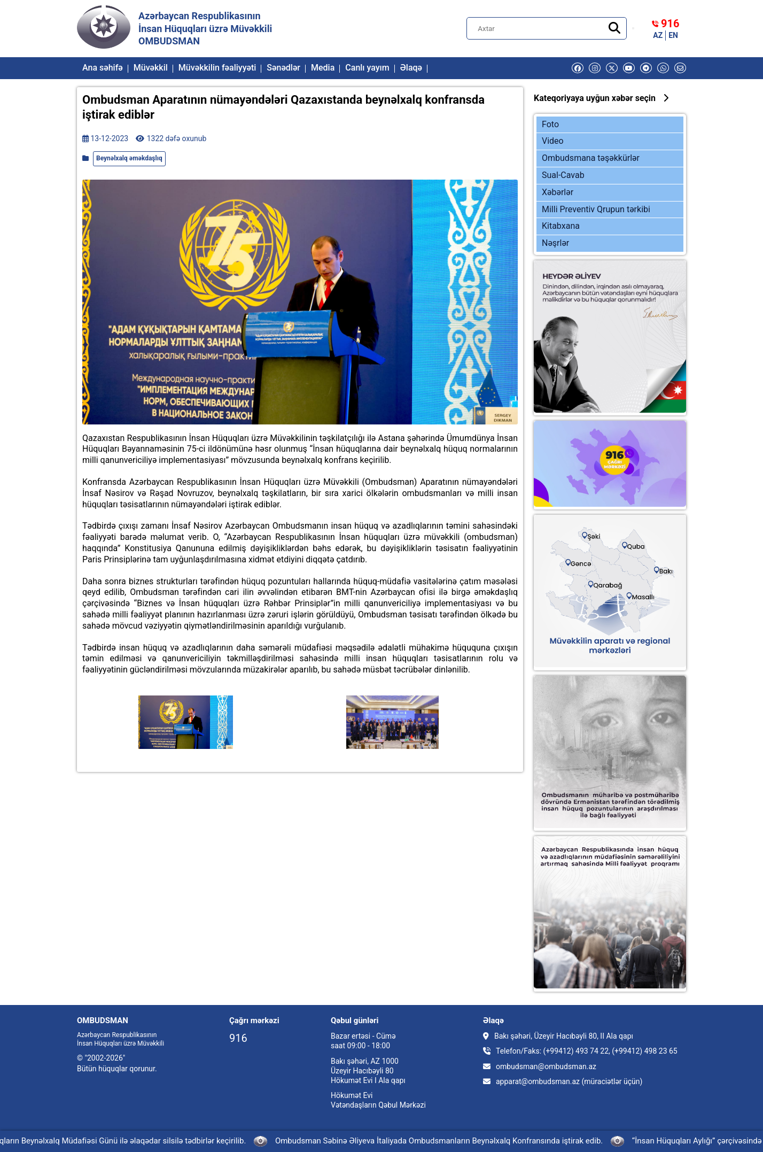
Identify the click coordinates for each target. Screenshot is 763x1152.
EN (673, 35)
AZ (658, 35)
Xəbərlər (557, 192)
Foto (550, 124)
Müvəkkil (151, 68)
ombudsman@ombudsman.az (546, 1066)
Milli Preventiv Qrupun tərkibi (596, 209)
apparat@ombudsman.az (538, 1081)
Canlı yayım (367, 68)
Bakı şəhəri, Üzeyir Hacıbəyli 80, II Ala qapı (558, 1036)
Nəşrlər (555, 243)
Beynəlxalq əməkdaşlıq (129, 158)
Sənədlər (283, 68)
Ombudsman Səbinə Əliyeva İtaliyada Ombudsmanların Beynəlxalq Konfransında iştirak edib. (441, 1141)
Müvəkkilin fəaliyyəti (217, 68)
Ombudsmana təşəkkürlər (591, 158)
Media (322, 68)
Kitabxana (561, 226)
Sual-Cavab (563, 175)
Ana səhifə (102, 68)
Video (553, 141)
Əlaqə (411, 68)
